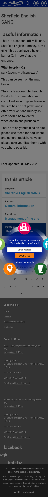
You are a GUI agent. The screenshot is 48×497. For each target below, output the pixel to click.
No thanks (18, 262)
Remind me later (28, 262)
